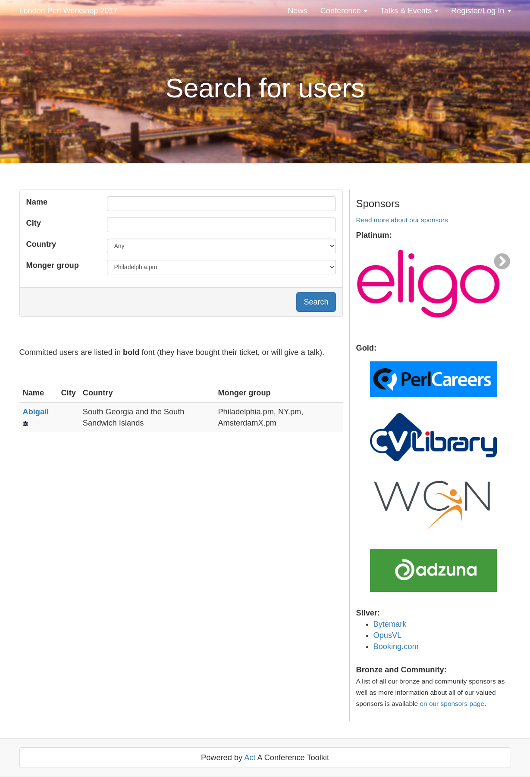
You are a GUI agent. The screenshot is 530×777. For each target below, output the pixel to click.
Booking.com (396, 646)
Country (41, 244)
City (33, 223)
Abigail (36, 411)
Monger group (52, 265)
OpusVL (387, 635)
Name (37, 202)
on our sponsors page (452, 703)
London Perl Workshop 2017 (68, 10)
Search (316, 302)
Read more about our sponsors (402, 220)
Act (249, 757)
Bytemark (390, 624)
